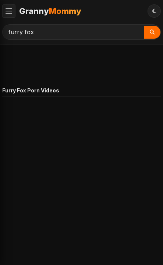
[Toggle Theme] (154, 11)
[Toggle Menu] (8, 11)
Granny (50, 11)
